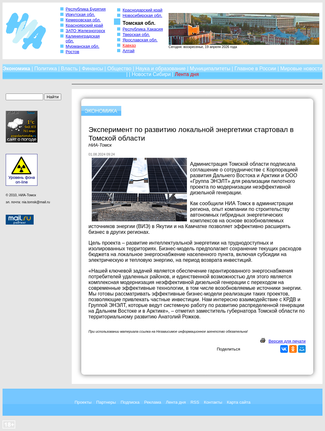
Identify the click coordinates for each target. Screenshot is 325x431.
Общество (119, 68)
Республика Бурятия (86, 9)
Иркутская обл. (80, 14)
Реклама (152, 402)
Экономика (16, 68)
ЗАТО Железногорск (85, 30)
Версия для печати (287, 341)
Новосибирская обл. (142, 15)
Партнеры (106, 402)
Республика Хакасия (143, 29)
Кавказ (129, 45)
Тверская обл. (136, 34)
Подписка (130, 402)
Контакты (213, 402)
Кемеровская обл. (83, 19)
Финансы (92, 68)
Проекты (83, 402)
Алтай (128, 50)
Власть (69, 68)
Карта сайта (238, 402)
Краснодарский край (142, 10)
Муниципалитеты (210, 68)
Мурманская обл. (82, 46)
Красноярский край (84, 25)
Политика (45, 68)
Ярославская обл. (140, 40)
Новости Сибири (151, 74)
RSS (194, 402)
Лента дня (176, 402)
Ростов (72, 51)
